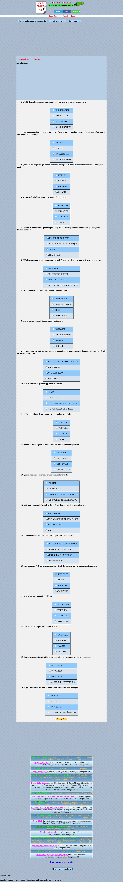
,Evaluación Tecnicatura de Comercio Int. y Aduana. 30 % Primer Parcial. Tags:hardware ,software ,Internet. (61, 816)
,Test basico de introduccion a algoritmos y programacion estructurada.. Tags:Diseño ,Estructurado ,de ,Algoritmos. (61, 777)
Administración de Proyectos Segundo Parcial (53, 796)
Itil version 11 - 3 (41, 768)
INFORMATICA (41, 802)
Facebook (67, 11)
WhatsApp (76, 11)
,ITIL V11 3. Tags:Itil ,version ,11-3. (61, 768)
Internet (37, 59)
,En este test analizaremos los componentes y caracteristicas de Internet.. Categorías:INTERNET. (62, 822)
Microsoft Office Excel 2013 (44, 846)
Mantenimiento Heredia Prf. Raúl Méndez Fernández (56, 838)
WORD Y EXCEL (41, 763)
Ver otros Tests (69, 16)
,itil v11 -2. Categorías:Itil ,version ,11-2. (62, 772)
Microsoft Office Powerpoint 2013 (51, 855)
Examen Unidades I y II (44, 815)
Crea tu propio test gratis (61, 862)
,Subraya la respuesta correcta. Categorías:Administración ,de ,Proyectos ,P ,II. (61, 797)
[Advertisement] (61, 39)
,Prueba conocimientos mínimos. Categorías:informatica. (62, 833)
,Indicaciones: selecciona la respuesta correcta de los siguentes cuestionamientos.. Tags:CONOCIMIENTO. (62, 803)
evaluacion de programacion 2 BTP (47, 808)
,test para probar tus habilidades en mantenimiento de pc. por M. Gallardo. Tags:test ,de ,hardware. (61, 758)
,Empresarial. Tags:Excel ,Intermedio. (61, 793)
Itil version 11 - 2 (40, 772)
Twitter (58, 11)
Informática (24, 59)
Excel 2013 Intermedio (41, 793)
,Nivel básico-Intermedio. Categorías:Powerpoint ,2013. (61, 856)
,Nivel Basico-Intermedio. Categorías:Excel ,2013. (61, 847)
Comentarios (74, 21)
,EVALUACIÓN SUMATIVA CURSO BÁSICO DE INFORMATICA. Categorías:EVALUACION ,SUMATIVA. (62, 764)
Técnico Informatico (49, 832)
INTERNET (37, 821)
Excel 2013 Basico (39, 783)
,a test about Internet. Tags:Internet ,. (61, 851)
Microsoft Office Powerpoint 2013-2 (51, 827)
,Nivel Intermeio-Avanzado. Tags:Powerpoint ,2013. (62, 828)
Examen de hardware (41, 757)
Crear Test (53, 16)
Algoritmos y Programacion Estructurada (50, 775)
